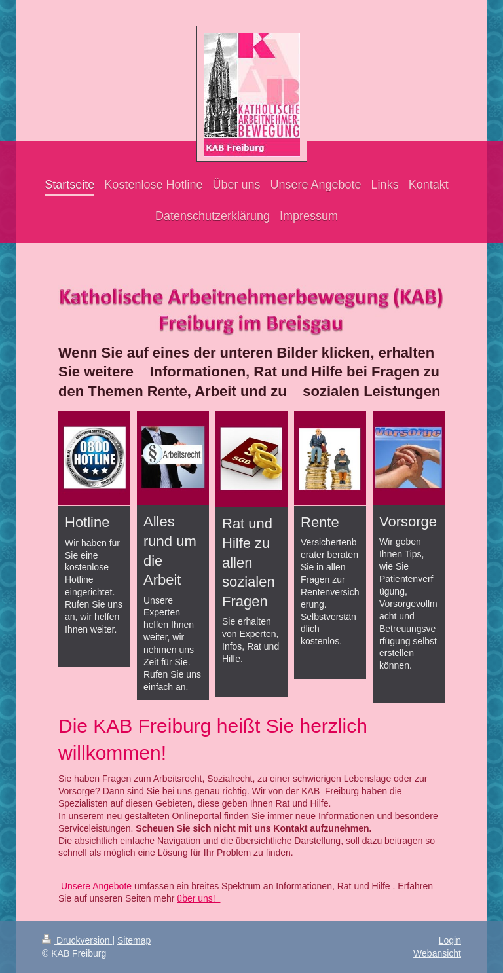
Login (450, 940)
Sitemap (134, 940)
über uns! (198, 898)
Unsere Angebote (96, 886)
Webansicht (437, 953)
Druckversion (77, 940)
